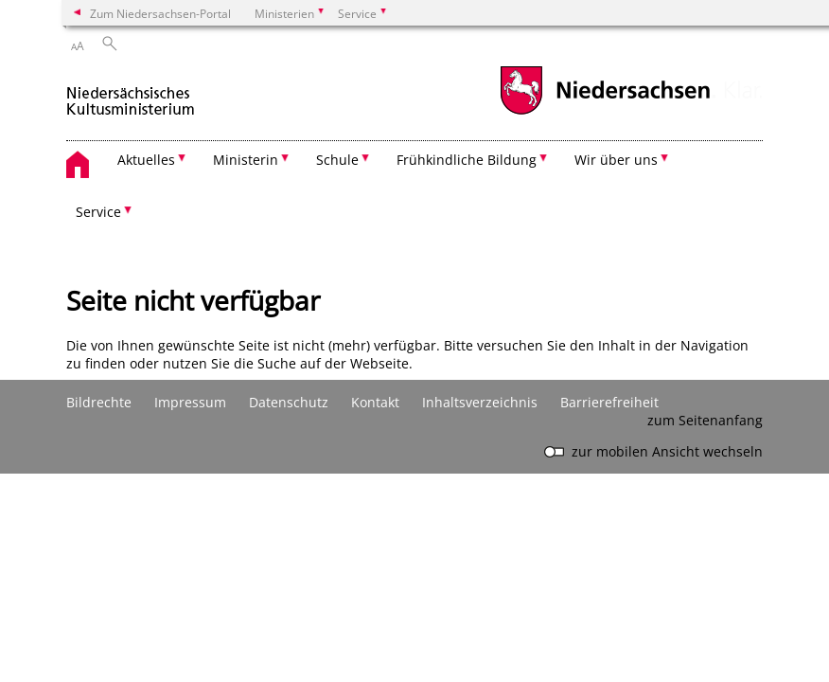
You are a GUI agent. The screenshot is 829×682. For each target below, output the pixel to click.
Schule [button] (337, 160)
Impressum (190, 402)
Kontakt (375, 402)
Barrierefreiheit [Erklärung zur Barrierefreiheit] (609, 402)
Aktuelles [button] (146, 160)
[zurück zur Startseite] (131, 93)
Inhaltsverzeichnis (480, 402)
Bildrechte (99, 402)
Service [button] (98, 212)
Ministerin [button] (245, 160)
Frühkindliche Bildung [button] (467, 160)
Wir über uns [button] (616, 160)
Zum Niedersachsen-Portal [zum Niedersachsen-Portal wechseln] (160, 13)
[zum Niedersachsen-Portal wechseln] (605, 112)
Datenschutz (288, 402)
